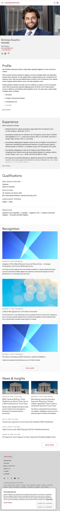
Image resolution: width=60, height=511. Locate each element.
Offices (6, 463)
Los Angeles (16, 487)
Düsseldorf (32, 485)
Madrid (46, 487)
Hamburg (43, 485)
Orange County (31, 488)
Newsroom (7, 460)
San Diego (46, 488)
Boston (13, 485)
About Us (7, 468)
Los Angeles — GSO (39, 487)
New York (24, 488)
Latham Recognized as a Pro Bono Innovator (19, 311)
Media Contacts (9, 466)
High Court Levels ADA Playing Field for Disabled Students (25, 429)
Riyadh (41, 488)
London (10, 487)
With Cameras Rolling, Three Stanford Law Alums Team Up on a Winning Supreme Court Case (15, 401)
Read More (30, 368)
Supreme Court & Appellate (10, 213)
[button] (30, 106)
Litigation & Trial (34, 213)
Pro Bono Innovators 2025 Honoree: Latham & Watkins (23, 357)
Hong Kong (49, 485)
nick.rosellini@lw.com (7, 48)
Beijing (9, 485)
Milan (15, 488)
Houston (6, 487)
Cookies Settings (8, 505)
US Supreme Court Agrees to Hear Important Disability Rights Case (29, 437)
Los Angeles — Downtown (26, 487)
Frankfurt (38, 485)
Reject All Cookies (45, 509)
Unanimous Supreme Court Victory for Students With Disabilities (27, 422)
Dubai (27, 485)
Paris (37, 488)
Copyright (24, 213)
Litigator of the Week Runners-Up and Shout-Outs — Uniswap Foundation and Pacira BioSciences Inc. (26, 265)
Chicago (23, 485)
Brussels (18, 485)
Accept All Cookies (45, 505)
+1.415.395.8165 (6, 50)
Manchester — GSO (9, 488)
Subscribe (8, 456)
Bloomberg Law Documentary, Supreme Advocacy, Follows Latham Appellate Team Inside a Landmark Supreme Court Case (44, 402)
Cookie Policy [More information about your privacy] (49, 501)
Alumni (6, 471)
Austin (5, 485)
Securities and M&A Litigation (19, 215)
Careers (7, 473)
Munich (19, 488)
